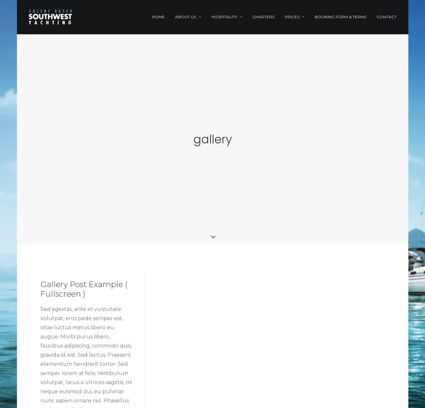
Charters (263, 16)
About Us (188, 16)
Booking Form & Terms (340, 16)
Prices (294, 16)
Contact (387, 16)
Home (158, 16)
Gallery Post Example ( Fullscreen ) (84, 287)
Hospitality (226, 16)
